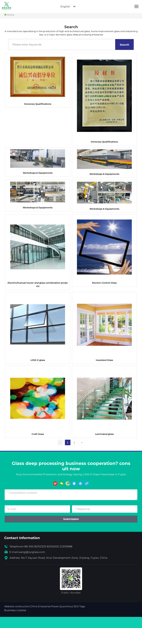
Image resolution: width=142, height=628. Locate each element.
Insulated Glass (104, 360)
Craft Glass (38, 434)
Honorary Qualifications (37, 104)
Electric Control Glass (104, 282)
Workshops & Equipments (38, 172)
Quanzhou (65, 606)
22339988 (66, 546)
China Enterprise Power (44, 606)
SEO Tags (79, 606)
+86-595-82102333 (34, 546)
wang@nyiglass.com (31, 552)
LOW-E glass (38, 360)
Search (124, 44)
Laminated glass (104, 434)
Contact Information (22, 538)
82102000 (53, 546)
